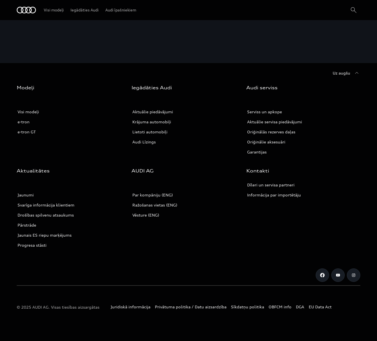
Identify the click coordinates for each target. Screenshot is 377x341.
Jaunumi (26, 195)
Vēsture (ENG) (145, 215)
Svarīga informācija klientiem (46, 205)
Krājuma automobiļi (151, 121)
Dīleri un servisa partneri (271, 184)
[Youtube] (338, 275)
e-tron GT (27, 131)
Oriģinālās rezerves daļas (271, 131)
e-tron (24, 121)
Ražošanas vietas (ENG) (154, 205)
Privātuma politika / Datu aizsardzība (191, 306)
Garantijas (257, 152)
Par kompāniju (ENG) (152, 195)
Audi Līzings (144, 142)
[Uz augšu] (346, 73)
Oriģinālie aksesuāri (266, 142)
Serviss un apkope (264, 111)
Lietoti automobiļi (149, 131)
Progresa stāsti (32, 245)
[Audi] (26, 10)
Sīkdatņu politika (247, 306)
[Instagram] (353, 275)
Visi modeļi (28, 111)
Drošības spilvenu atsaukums (46, 215)
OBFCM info (280, 306)
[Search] (353, 10)
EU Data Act (320, 306)
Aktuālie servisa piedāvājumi (274, 121)
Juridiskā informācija (130, 306)
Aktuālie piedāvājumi (152, 111)
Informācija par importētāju (274, 195)
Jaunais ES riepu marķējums (45, 235)
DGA (300, 306)
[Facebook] (322, 275)
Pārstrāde (27, 225)
